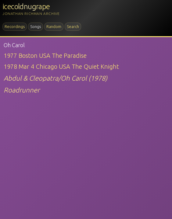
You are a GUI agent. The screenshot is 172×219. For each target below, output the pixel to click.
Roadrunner (22, 90)
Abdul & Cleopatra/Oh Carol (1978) (55, 78)
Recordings (15, 26)
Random (53, 26)
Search (73, 26)
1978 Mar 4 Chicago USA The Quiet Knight (61, 66)
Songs (35, 26)
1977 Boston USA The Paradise (45, 55)
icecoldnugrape (26, 6)
